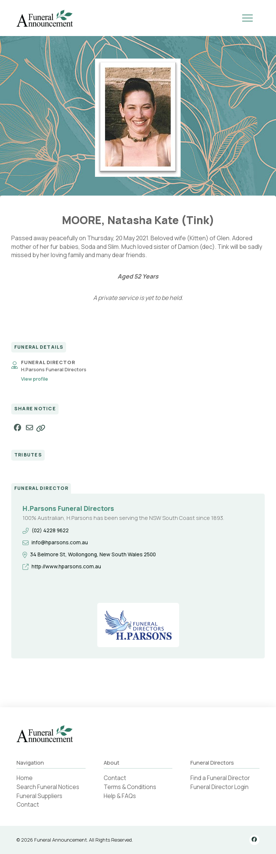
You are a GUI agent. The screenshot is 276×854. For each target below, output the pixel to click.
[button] (247, 18)
